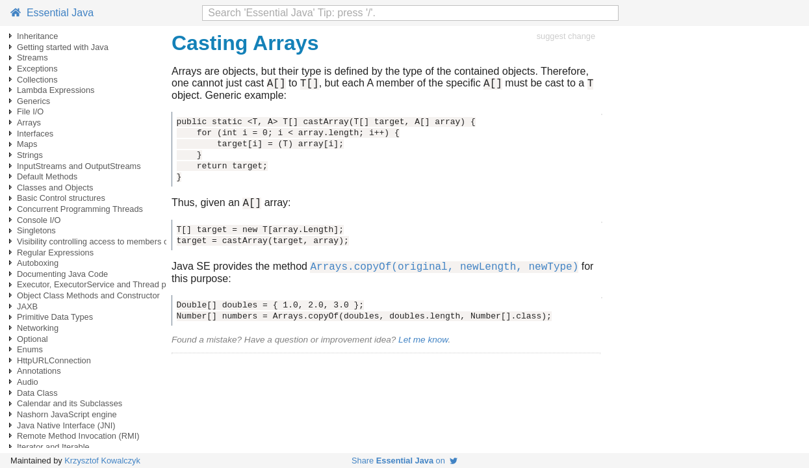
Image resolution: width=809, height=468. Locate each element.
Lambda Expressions (56, 90)
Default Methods (47, 176)
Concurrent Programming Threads (80, 209)
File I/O (30, 111)
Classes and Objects (55, 187)
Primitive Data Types (55, 317)
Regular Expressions (55, 252)
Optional (32, 339)
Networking (37, 328)
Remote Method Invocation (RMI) (78, 436)
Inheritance (37, 36)
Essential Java (52, 12)
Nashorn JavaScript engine (67, 414)
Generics (33, 101)
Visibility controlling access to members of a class (108, 241)
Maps (27, 144)
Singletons (36, 230)
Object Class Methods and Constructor (88, 295)
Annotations (39, 371)
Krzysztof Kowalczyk (102, 460)
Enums (30, 349)
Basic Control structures (61, 198)
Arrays (29, 122)
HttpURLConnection (54, 360)
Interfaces (35, 133)
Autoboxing (37, 263)
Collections (37, 79)
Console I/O (39, 220)
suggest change (566, 36)
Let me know (423, 345)
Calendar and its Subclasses (69, 403)
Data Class (37, 393)
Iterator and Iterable (53, 447)
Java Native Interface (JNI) (66, 425)
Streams (32, 57)
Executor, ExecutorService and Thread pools (99, 284)
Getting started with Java (63, 47)
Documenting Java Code (62, 274)
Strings (30, 155)
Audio (27, 382)
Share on (404, 460)
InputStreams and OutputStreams (79, 166)
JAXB (27, 306)
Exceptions (37, 68)
